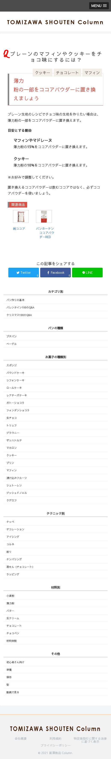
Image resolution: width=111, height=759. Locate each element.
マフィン (92, 72)
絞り (9, 551)
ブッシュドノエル (16, 492)
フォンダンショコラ (18, 410)
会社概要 (21, 739)
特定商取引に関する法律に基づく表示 (90, 740)
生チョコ (11, 417)
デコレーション (15, 529)
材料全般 (11, 640)
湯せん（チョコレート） (20, 566)
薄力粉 (10, 603)
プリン (10, 462)
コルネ (10, 544)
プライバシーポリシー (56, 745)
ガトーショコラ (15, 402)
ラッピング (12, 574)
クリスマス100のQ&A (19, 315)
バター (10, 610)
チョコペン (12, 633)
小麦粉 (10, 595)
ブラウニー (12, 432)
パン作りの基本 (15, 300)
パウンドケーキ (15, 372)
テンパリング (14, 559)
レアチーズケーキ (16, 395)
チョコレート (67, 72)
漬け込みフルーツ (16, 477)
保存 (9, 677)
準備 (9, 669)
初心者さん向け (15, 662)
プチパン (11, 336)
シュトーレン (14, 485)
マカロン (11, 447)
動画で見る (12, 692)
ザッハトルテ (14, 440)
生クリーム (12, 618)
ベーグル (11, 344)
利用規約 (55, 739)
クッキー (42, 72)
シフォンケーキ (15, 380)
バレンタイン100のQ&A (20, 307)
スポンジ (11, 365)
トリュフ (11, 425)
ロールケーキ (14, 387)
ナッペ (10, 521)
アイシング (12, 536)
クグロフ (11, 500)
